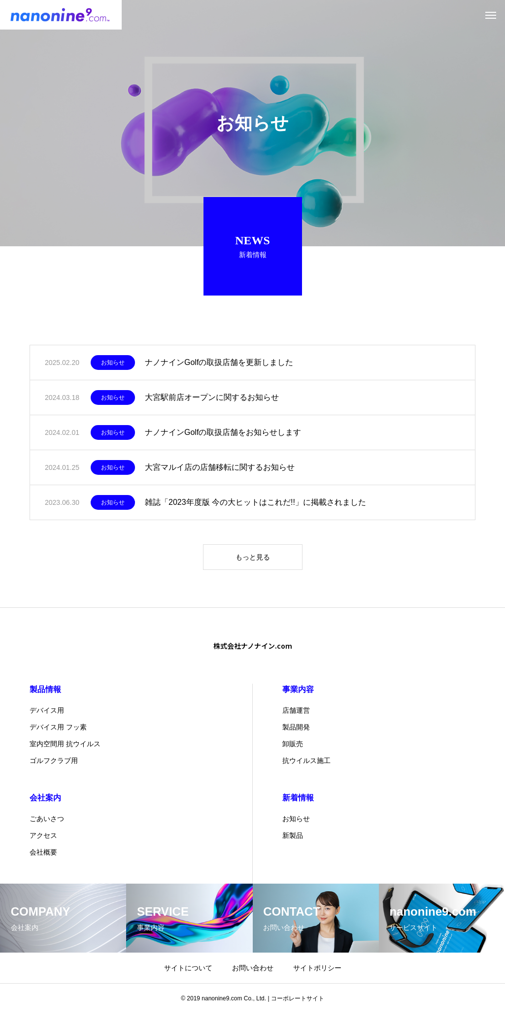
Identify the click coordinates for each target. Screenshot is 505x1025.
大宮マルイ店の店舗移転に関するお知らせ (220, 472)
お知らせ (113, 367)
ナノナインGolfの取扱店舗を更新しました (219, 368)
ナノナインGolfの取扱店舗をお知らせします (223, 437)
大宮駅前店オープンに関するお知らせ (212, 402)
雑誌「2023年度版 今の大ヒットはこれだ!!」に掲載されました (255, 507)
